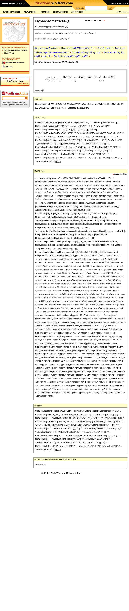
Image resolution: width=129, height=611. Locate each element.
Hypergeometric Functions (45, 48)
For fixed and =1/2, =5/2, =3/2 (71, 56)
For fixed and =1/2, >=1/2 (86, 52)
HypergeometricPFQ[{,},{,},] (77, 48)
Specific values (104, 48)
